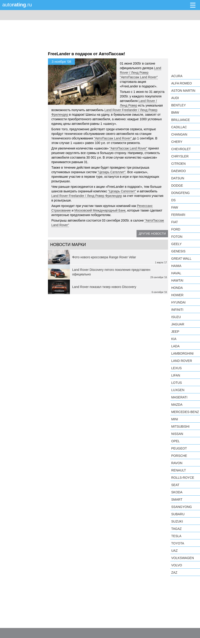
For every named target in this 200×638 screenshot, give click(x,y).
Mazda (176, 404)
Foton (176, 236)
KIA (173, 339)
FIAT (174, 222)
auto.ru (17, 5)
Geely (176, 244)
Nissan (177, 434)
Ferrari (178, 215)
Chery (176, 142)
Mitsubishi (180, 426)
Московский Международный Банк (100, 210)
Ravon (176, 463)
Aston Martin (183, 90)
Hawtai (177, 280)
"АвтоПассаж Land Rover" (139, 77)
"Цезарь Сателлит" (111, 172)
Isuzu (176, 317)
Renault (178, 470)
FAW (174, 207)
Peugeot (179, 448)
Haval (176, 273)
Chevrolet (181, 149)
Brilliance (180, 120)
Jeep (175, 331)
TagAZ (176, 529)
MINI (174, 419)
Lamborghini (182, 353)
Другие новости (152, 233)
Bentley (178, 105)
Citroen (178, 163)
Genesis (178, 251)
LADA (175, 346)
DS (173, 200)
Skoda (176, 492)
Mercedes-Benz (185, 412)
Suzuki (177, 521)
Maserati (179, 397)
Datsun (177, 178)
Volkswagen (182, 558)
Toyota (177, 543)
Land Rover (181, 361)
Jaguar (177, 324)
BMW (175, 112)
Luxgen (177, 390)
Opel (175, 441)
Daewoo (178, 171)
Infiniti (177, 309)
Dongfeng (180, 193)
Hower (177, 295)
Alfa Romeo (181, 83)
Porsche (179, 456)
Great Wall (181, 258)
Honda (177, 288)
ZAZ (174, 572)
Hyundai (178, 302)
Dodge (177, 185)
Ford (175, 229)
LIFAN (175, 375)
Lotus (176, 382)
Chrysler (180, 156)
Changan (179, 134)
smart (176, 499)
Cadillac (179, 127)
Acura (176, 76)
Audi (175, 98)
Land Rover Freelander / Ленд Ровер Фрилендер (86, 196)
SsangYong (181, 507)
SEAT (175, 485)
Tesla (176, 536)
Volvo (176, 565)
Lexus (176, 368)
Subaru (177, 514)
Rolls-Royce (182, 477)
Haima (176, 266)
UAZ (174, 550)
